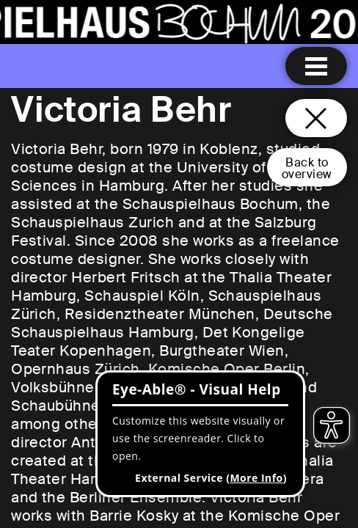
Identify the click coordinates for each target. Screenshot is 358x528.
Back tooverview (307, 168)
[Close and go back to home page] (316, 118)
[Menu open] (316, 66)
